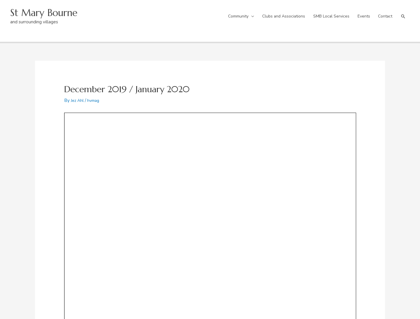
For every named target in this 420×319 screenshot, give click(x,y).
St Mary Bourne (46, 10)
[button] (402, 14)
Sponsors (231, 246)
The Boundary (49, 221)
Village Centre (139, 221)
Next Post (371, 166)
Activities (231, 238)
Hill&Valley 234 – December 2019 (91, 125)
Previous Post (52, 166)
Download (130, 125)
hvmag (95, 95)
